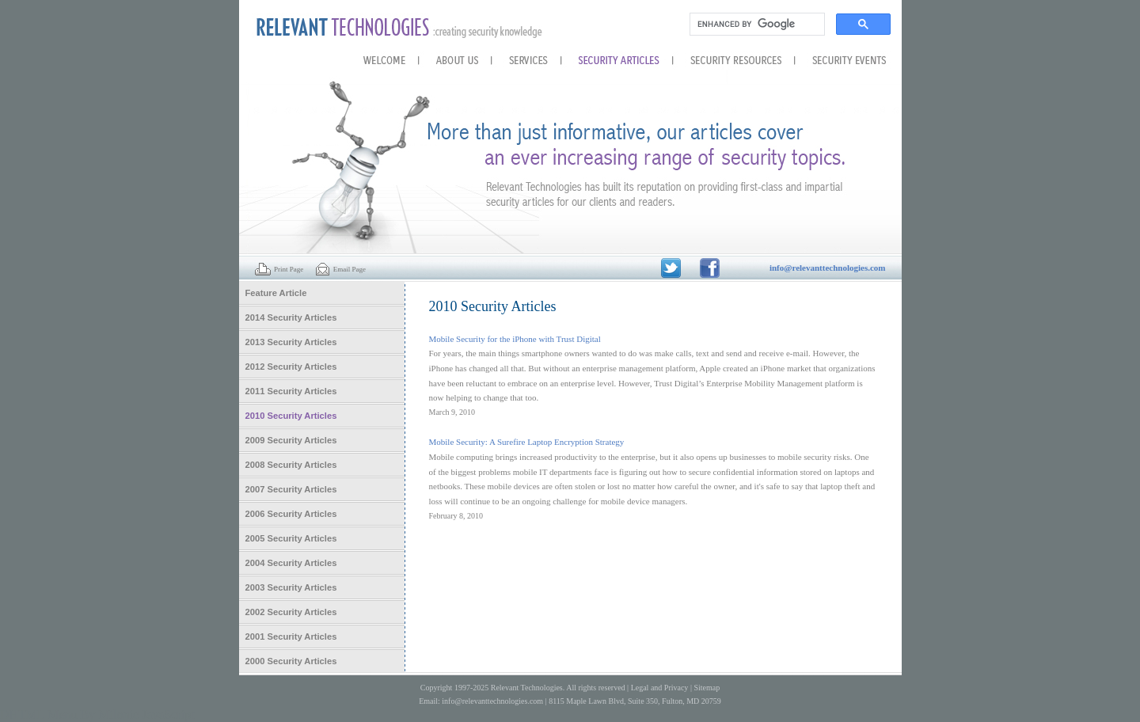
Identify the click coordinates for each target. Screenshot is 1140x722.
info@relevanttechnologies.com (492, 701)
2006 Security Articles (291, 514)
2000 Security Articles (291, 661)
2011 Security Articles (291, 391)
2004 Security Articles (291, 563)
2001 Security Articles (291, 636)
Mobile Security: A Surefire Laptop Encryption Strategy (527, 441)
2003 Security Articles (291, 587)
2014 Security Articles (291, 317)
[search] (755, 24)
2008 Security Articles (291, 464)
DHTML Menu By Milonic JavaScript (97, 714)
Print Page (279, 269)
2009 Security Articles (291, 440)
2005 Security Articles (291, 538)
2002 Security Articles (291, 612)
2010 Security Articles (291, 415)
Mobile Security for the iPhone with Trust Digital (515, 339)
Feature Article (276, 293)
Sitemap (707, 687)
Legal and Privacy (660, 687)
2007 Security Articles (291, 489)
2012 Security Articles (291, 366)
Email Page (341, 269)
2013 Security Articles (291, 342)
